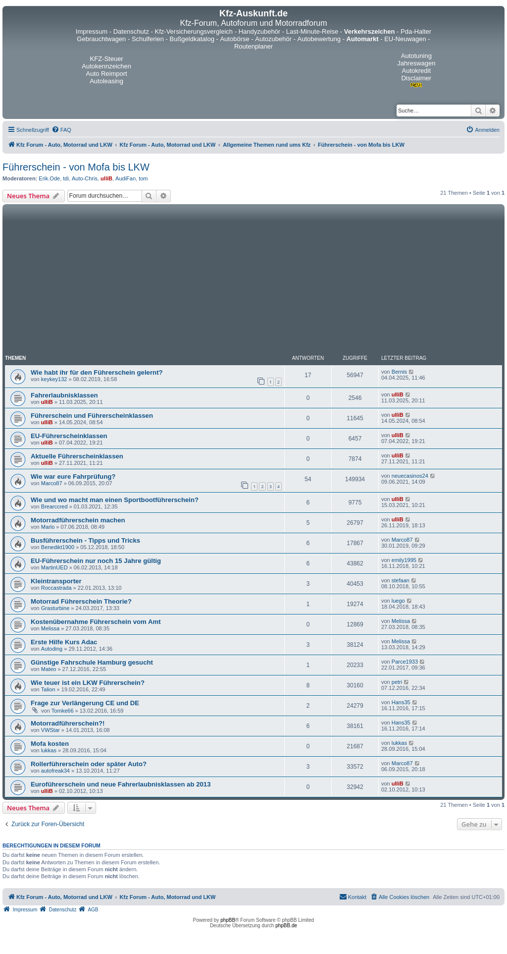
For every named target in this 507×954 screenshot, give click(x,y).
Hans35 (401, 702)
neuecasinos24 (410, 476)
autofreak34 (55, 771)
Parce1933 (405, 662)
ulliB (106, 178)
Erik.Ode (49, 178)
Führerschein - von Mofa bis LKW (76, 167)
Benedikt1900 (57, 547)
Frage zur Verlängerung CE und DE (85, 703)
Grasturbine (55, 608)
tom (143, 178)
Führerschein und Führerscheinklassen (92, 415)
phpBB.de (286, 925)
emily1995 (404, 560)
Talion (48, 689)
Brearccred (54, 506)
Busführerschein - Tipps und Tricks (85, 540)
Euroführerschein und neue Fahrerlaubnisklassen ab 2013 (121, 784)
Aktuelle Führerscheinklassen (77, 456)
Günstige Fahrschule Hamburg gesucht (92, 662)
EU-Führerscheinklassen (69, 436)
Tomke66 (62, 711)
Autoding (51, 649)
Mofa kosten (50, 743)
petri (397, 682)
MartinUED (54, 567)
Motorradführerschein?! (67, 723)
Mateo (48, 669)
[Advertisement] (253, 281)
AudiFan (125, 178)
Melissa (50, 628)
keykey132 (54, 379)
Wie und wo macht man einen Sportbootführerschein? (115, 500)
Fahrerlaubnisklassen (64, 395)
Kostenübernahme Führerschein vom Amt (96, 621)
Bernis (399, 372)
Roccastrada (56, 588)
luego (398, 601)
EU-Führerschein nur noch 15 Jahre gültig (96, 560)
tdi (66, 178)
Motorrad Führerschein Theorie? (81, 601)
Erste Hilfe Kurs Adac (64, 642)
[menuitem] (61, 130)
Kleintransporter (56, 581)
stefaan (400, 580)
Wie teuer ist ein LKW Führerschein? (88, 682)
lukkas (48, 750)
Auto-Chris (85, 178)
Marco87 (51, 483)
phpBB (227, 920)
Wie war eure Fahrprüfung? (73, 476)
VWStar (50, 730)
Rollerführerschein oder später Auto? (89, 764)
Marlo (48, 527)
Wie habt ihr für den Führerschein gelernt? (97, 372)
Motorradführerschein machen (78, 520)
